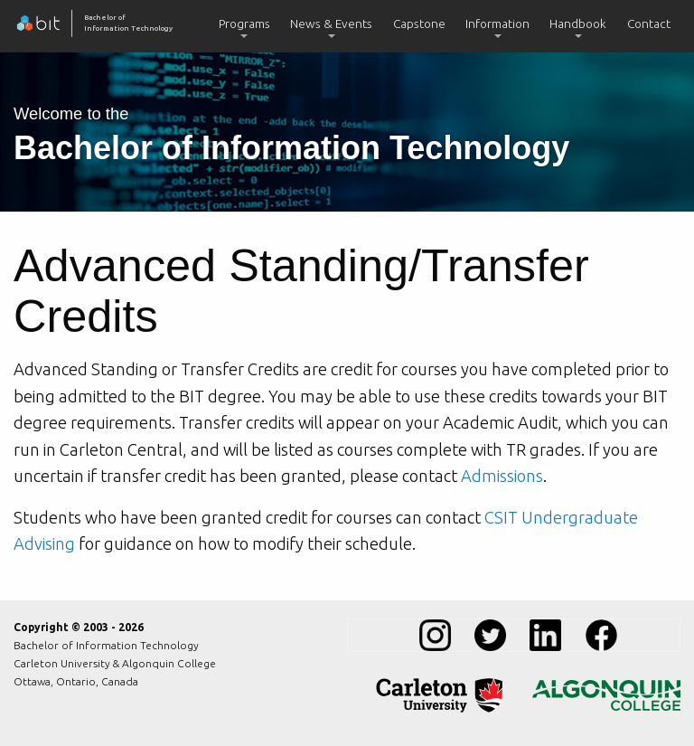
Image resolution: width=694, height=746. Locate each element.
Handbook (577, 23)
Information (497, 23)
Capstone (419, 23)
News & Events (331, 23)
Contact (649, 23)
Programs (244, 23)
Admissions (502, 476)
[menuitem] (244, 26)
